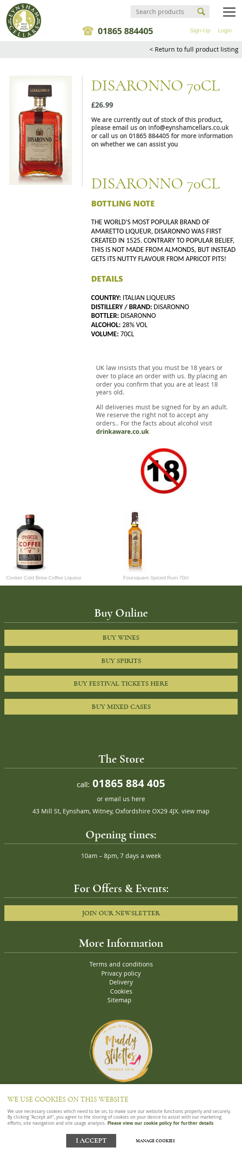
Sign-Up (200, 30)
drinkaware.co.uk (122, 431)
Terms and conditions (121, 964)
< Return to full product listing (193, 49)
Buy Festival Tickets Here (121, 683)
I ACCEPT (91, 1140)
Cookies (121, 991)
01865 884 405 (127, 783)
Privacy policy (121, 973)
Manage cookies (155, 1141)
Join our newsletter (121, 913)
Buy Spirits (121, 660)
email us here (125, 799)
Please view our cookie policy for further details (160, 1123)
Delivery (121, 982)
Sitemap (119, 1000)
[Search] (162, 12)
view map (196, 811)
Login (225, 30)
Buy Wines (121, 637)
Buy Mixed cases (121, 706)
